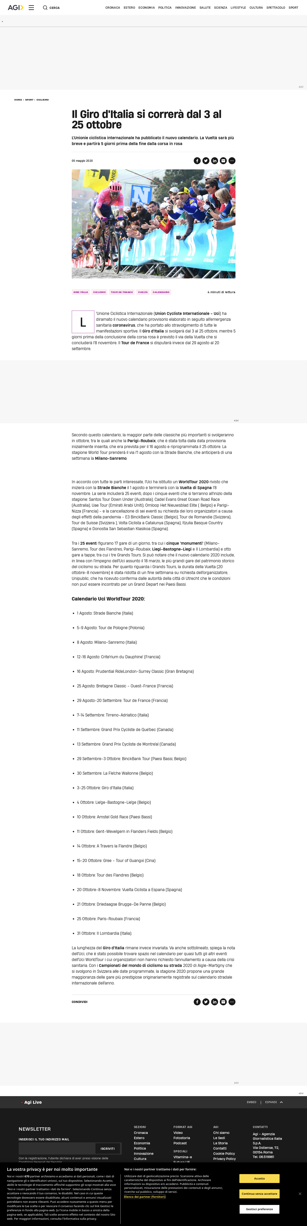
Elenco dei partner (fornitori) (144, 1197)
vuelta (143, 292)
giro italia (80, 292)
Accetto (259, 1178)
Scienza (220, 7)
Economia (146, 7)
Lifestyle (238, 7)
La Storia (220, 1143)
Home (18, 99)
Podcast (180, 1143)
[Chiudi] (300, 1193)
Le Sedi (219, 1138)
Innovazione (185, 7)
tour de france (122, 292)
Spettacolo (276, 7)
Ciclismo (43, 99)
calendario (161, 292)
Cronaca (112, 7)
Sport (293, 7)
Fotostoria (182, 1138)
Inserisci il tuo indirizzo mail (44, 1139)
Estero (129, 7)
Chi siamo (221, 1133)
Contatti (220, 1148)
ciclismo (99, 292)
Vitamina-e (183, 1157)
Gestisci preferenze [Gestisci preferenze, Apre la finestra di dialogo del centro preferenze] (259, 1209)
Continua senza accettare (259, 1194)
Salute (205, 7)
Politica (165, 7)
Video (178, 1133)
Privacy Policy (224, 1159)
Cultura (256, 7)
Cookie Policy (224, 1154)
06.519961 (266, 1157)
